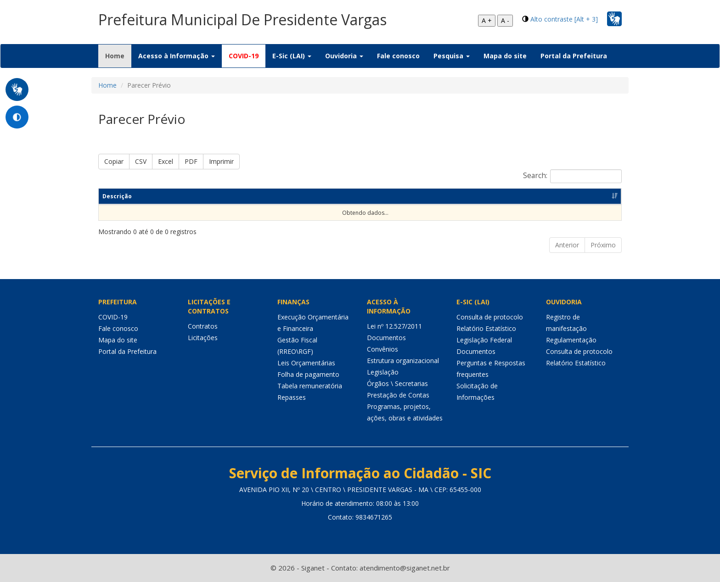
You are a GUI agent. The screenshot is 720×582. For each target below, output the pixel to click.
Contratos (203, 326)
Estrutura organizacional (403, 360)
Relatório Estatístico (486, 328)
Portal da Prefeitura (573, 55)
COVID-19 (244, 55)
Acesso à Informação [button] (176, 55)
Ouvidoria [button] (344, 55)
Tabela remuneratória (309, 385)
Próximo (603, 245)
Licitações (203, 337)
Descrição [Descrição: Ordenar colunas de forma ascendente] (117, 196)
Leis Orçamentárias (306, 362)
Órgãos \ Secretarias (397, 383)
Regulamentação (571, 340)
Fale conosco (398, 55)
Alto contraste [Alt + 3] (564, 19)
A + (487, 20)
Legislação (383, 372)
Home (118, 55)
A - (505, 20)
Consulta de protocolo (489, 317)
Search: (572, 176)
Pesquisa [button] (451, 55)
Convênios (382, 349)
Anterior (567, 245)
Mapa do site (505, 55)
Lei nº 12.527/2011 (394, 326)
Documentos (386, 337)
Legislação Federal (484, 340)
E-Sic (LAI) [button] (291, 55)
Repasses (291, 397)
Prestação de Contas (398, 395)
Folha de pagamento (308, 374)
